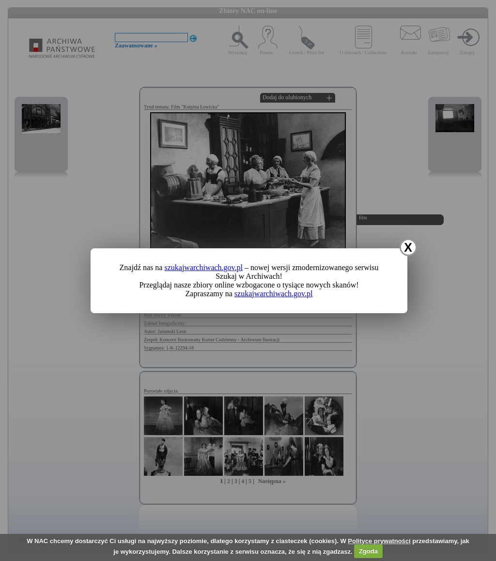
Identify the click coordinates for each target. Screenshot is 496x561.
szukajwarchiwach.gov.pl (203, 267)
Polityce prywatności (379, 541)
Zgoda (368, 551)
